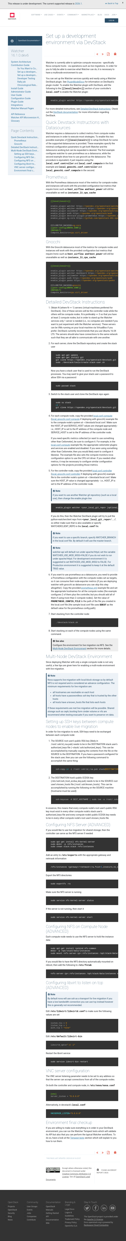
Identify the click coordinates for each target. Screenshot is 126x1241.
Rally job (21, 82)
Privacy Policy (71, 1222)
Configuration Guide (21, 98)
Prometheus (20, 140)
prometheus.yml (89, 588)
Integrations (17, 105)
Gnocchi (18, 144)
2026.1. (78, 3)
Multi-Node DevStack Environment (69, 648)
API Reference (18, 114)
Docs (107, 15)
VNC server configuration (26, 167)
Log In (111, 20)
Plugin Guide (17, 101)
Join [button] (113, 15)
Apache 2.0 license (95, 1219)
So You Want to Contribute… (31, 68)
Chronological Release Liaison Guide (35, 85)
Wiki (48, 1223)
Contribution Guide (20, 65)
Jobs (29, 1213)
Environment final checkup (27, 170)
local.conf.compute (102, 416)
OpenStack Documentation (28, 41)
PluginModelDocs (75, 82)
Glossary (15, 121)
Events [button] (60, 15)
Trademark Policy (72, 1219)
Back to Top (111, 3)
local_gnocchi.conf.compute (66, 419)
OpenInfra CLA (71, 1226)
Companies (32, 1216)
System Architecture (21, 62)
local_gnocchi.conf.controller (66, 474)
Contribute (31, 1220)
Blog (100, 15)
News (10, 1220)
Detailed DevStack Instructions (96, 109)
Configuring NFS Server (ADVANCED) (32, 157)
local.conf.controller (102, 470)
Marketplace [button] (87, 15)
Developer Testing (26, 78)
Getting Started (52, 1213)
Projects (11, 1206)
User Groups (32, 1206)
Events (30, 1210)
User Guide (16, 95)
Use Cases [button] (48, 15)
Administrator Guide (21, 91)
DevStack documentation (65, 112)
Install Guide (17, 88)
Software (35, 15)
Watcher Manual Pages (22, 108)
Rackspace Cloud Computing (96, 1225)
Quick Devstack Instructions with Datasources (33, 137)
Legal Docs (69, 1209)
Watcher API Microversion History (27, 117)
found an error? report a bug (106, 1171)
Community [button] (72, 15)
